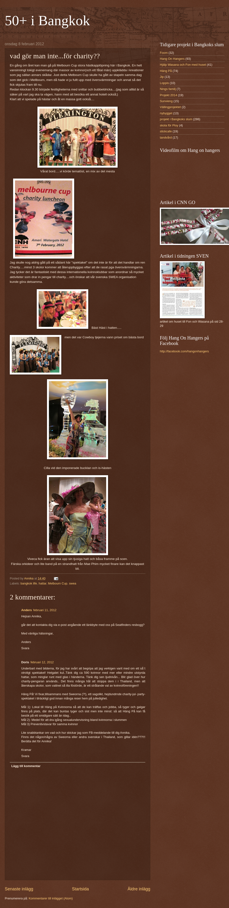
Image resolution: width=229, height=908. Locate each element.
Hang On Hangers (172, 58)
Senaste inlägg (19, 889)
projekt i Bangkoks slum (176, 119)
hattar (42, 583)
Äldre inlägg (139, 889)
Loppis (164, 83)
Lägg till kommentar (25, 766)
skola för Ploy (169, 125)
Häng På (166, 71)
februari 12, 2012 (42, 662)
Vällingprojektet (170, 107)
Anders (26, 610)
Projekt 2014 (168, 95)
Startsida (80, 889)
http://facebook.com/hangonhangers (184, 351)
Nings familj (168, 89)
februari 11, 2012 (44, 610)
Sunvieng (166, 101)
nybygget (166, 113)
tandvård (166, 137)
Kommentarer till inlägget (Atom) (51, 898)
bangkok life (29, 583)
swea (72, 583)
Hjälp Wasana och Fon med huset (183, 64)
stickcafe (166, 131)
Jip (162, 77)
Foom (164, 53)
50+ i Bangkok (47, 20)
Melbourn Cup (57, 583)
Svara (25, 648)
